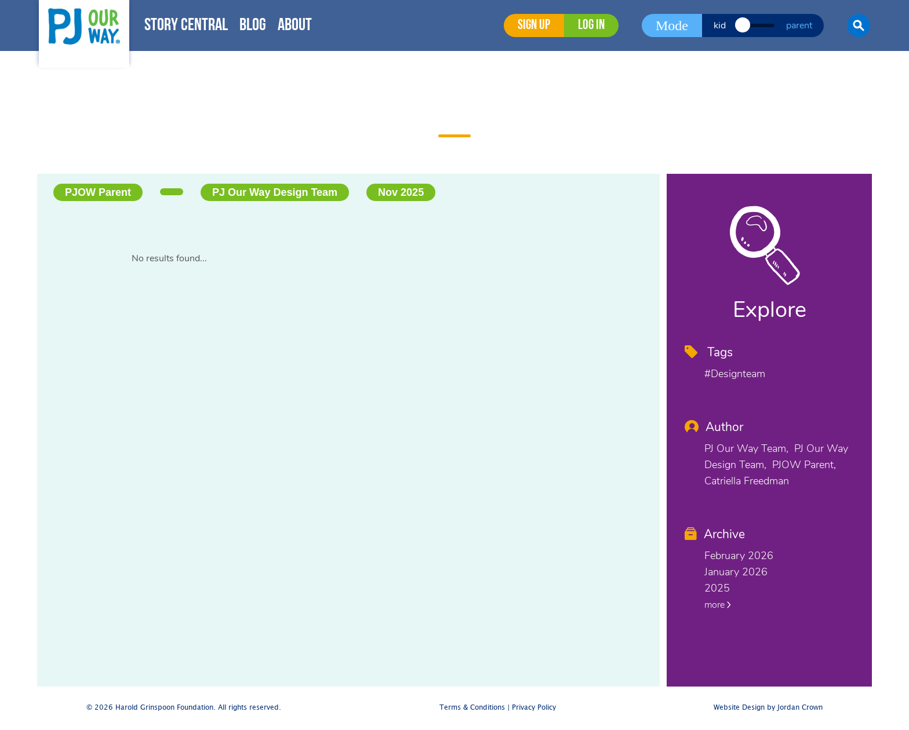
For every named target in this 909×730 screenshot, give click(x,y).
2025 (717, 588)
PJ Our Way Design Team (274, 192)
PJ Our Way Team (745, 448)
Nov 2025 (401, 192)
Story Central (186, 26)
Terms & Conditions (472, 708)
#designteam (734, 374)
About (295, 26)
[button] (858, 25)
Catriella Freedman (746, 481)
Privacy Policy (534, 708)
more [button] (717, 604)
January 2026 (736, 572)
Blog (252, 26)
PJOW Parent (98, 192)
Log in (591, 25)
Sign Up (534, 25)
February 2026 (738, 556)
